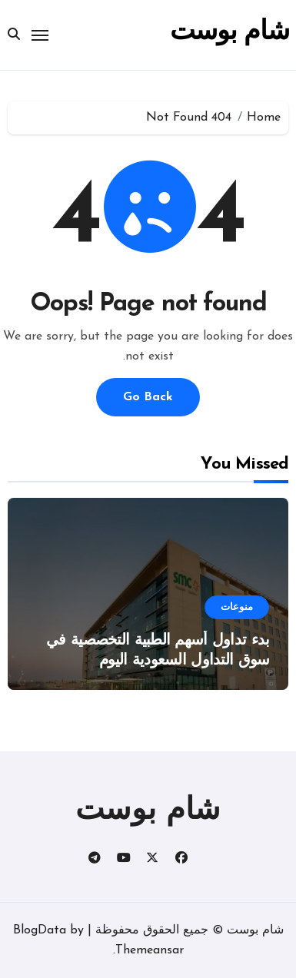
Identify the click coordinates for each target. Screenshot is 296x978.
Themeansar (149, 950)
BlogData (39, 930)
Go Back (148, 397)
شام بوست (229, 32)
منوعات (237, 607)
